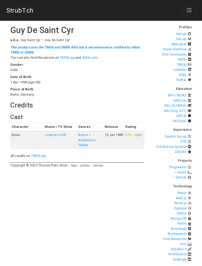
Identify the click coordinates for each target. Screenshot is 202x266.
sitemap (98, 165)
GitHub (181, 34)
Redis (182, 223)
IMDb (182, 59)
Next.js (181, 198)
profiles (85, 165)
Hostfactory (177, 254)
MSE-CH (180, 100)
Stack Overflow (174, 49)
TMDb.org (66, 57)
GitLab (181, 39)
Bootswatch (177, 234)
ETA (183, 141)
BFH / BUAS (177, 95)
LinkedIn (179, 70)
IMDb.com (90, 57)
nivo (183, 244)
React (182, 193)
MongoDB (178, 218)
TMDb (181, 65)
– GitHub (179, 177)
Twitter (181, 80)
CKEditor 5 (178, 249)
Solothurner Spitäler (171, 147)
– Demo (180, 172)
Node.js (180, 203)
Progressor (177, 167)
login (74, 165)
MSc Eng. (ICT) (175, 111)
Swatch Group (175, 136)
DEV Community (174, 54)
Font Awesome (174, 239)
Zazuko (180, 152)
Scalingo (179, 259)
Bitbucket (179, 44)
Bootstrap (178, 229)
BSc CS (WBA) (175, 105)
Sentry (181, 213)
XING (182, 75)
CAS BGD (179, 121)
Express (180, 208)
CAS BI (181, 116)
